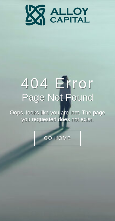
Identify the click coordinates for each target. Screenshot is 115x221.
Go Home (57, 138)
